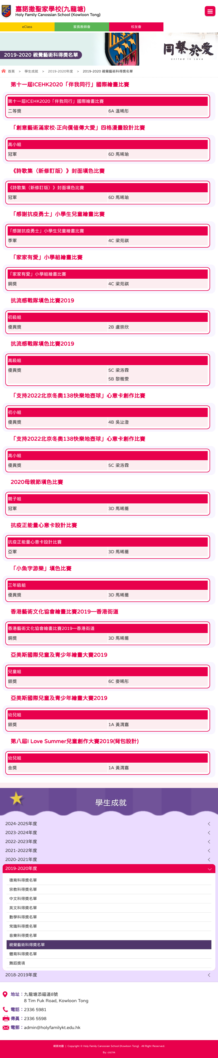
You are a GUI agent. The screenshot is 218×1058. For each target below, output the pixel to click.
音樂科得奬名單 (23, 935)
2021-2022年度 (21, 850)
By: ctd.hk (109, 1052)
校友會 (136, 26)
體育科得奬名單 (23, 954)
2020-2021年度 (21, 859)
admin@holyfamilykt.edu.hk (52, 1027)
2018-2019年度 (21, 975)
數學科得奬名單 (23, 917)
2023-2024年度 (21, 832)
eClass (27, 26)
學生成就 (31, 71)
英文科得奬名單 (23, 908)
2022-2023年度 (21, 841)
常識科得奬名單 (23, 926)
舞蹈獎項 (17, 963)
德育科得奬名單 (23, 880)
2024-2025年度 (21, 823)
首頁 (11, 71)
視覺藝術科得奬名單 (27, 945)
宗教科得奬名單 (23, 889)
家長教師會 (81, 26)
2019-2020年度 (60, 71)
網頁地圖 (58, 1046)
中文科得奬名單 (23, 898)
